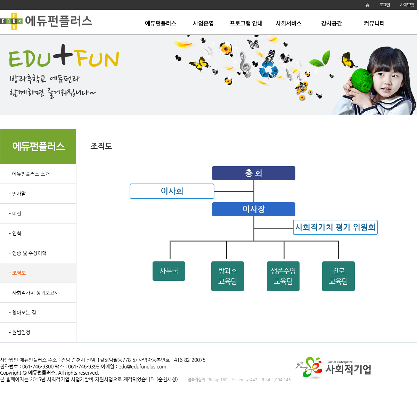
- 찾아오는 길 (22, 312)
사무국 (169, 271)
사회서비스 (289, 24)
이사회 (172, 191)
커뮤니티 (374, 24)
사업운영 (203, 24)
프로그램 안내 (246, 24)
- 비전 (15, 213)
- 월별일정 (19, 332)
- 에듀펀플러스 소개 (29, 174)
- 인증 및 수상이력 (28, 253)
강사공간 (331, 24)
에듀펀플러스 (160, 24)
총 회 (253, 173)
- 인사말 (17, 193)
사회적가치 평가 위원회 (335, 227)
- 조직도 (17, 273)
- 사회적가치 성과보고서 (34, 292)
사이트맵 (407, 4)
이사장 (253, 209)
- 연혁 (15, 233)
